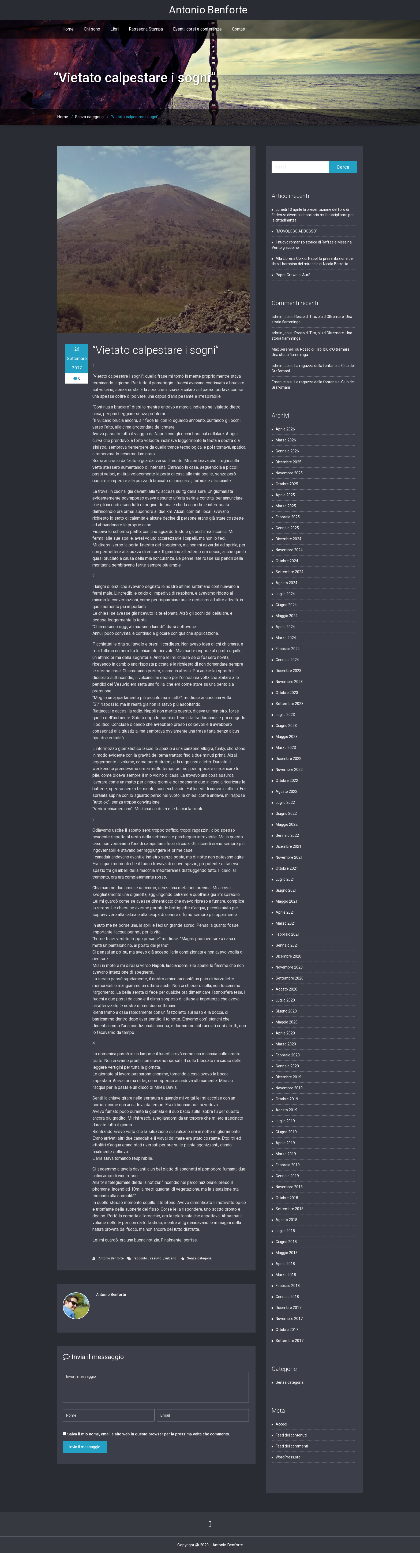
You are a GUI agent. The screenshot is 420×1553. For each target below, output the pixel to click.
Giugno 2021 (286, 890)
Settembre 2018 (289, 1209)
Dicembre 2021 (288, 846)
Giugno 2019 (286, 1132)
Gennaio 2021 (287, 945)
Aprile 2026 (285, 429)
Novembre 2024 (289, 550)
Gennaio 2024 (287, 660)
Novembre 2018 (289, 1187)
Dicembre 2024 (288, 539)
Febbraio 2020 (288, 1055)
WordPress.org (288, 1457)
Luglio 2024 (285, 594)
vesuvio (156, 1258)
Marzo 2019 (286, 1154)
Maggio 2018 (287, 1253)
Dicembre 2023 (288, 671)
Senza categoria (89, 116)
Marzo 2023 (286, 747)
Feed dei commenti (292, 1446)
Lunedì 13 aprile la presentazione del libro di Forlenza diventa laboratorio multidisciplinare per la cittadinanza (313, 214)
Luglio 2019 (285, 1121)
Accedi (281, 1424)
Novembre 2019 (289, 1088)
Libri (114, 29)
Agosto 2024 (286, 583)
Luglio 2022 (285, 802)
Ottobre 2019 (287, 1099)
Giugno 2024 (286, 605)
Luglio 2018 (285, 1231)
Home (68, 29)
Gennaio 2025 (287, 528)
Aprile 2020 (285, 1033)
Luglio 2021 (285, 879)
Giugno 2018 (286, 1242)
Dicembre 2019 (288, 1077)
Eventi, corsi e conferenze (197, 29)
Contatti (239, 29)
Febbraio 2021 (288, 934)
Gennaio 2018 (287, 1297)
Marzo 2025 (286, 506)
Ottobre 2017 (287, 1329)
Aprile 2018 (285, 1264)
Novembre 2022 (289, 769)
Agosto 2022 (286, 791)
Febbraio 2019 (288, 1165)
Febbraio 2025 (288, 517)
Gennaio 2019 (287, 1176)
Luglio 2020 (285, 1000)
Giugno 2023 (286, 725)
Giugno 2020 (286, 1011)
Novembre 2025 (289, 473)
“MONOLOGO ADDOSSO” (296, 231)
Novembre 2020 (289, 967)
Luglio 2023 (285, 714)
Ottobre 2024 (287, 561)
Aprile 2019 (285, 1143)
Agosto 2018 (286, 1220)
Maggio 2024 (287, 616)
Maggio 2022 (287, 824)
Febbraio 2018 (288, 1286)
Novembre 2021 (289, 857)
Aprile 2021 (285, 912)
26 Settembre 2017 (77, 358)
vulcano (170, 1258)
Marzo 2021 (286, 923)
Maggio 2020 (287, 1022)
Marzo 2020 (286, 1044)
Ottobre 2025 (287, 484)
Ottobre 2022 (287, 780)
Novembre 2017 (289, 1318)
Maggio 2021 (287, 901)
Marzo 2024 (286, 638)
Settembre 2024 (289, 572)
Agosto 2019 (286, 1110)
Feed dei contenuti (291, 1435)
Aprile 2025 (285, 495)
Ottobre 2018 (287, 1198)
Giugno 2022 (286, 813)
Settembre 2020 (289, 978)
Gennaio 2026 (287, 451)
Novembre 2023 (289, 682)
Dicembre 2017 (288, 1308)
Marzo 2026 (286, 440)
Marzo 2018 (286, 1275)
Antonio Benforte (108, 1258)
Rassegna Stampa (146, 29)
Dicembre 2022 (288, 758)
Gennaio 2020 (287, 1066)
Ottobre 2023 (287, 693)
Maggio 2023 (287, 736)
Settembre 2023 (289, 704)
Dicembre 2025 (288, 462)
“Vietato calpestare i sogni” (134, 116)
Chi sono (92, 29)
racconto (140, 1258)
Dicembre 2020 (288, 956)
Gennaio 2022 (287, 835)
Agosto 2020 (286, 989)
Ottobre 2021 (287, 868)
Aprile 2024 (285, 627)
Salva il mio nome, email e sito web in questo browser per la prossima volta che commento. (148, 1434)
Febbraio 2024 (288, 649)
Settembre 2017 (289, 1340)
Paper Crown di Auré (293, 275)
